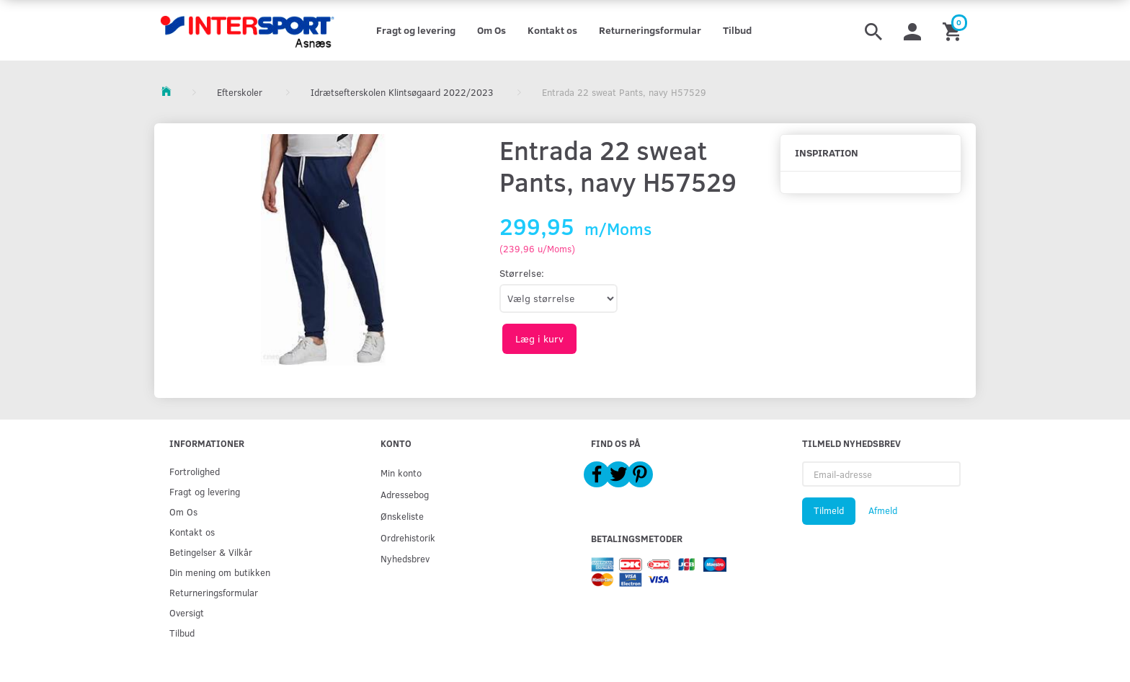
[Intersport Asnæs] (249, 30)
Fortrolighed (194, 471)
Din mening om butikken (219, 572)
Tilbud (737, 30)
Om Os (491, 30)
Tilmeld (829, 510)
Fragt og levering (415, 30)
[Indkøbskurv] (954, 30)
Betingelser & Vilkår (210, 552)
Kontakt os (552, 30)
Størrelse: (521, 273)
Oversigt (186, 612)
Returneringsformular (650, 30)
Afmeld (882, 510)
